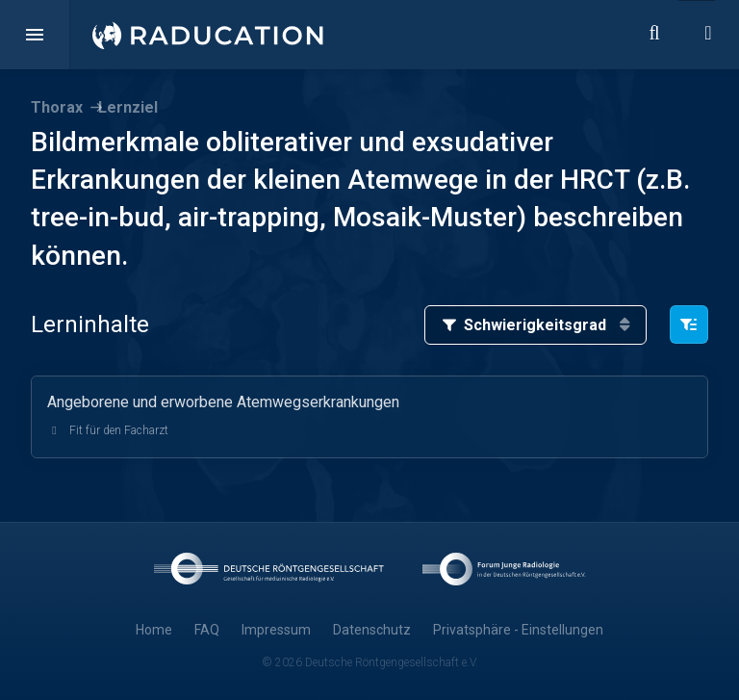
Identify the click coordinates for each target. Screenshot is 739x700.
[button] (34, 34)
